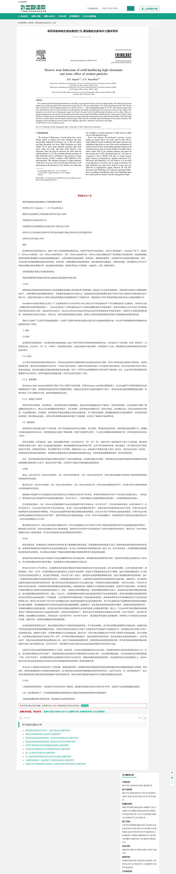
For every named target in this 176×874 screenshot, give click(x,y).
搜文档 (130, 8)
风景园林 (145, 262)
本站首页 (23, 16)
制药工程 (145, 245)
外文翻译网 (22, 23)
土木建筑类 (127, 180)
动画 (155, 259)
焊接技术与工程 (132, 72)
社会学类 (126, 270)
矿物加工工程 (127, 226)
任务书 (125, 301)
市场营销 (125, 115)
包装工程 (132, 68)
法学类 (125, 136)
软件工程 (125, 40)
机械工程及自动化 (136, 61)
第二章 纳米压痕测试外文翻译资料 (40, 821)
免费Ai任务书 (49, 16)
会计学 (128, 118)
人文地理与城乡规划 (140, 201)
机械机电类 (127, 58)
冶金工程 (131, 230)
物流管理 (132, 237)
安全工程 (136, 226)
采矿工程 (143, 226)
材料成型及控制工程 (43, 23)
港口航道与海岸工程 (137, 172)
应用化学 (138, 245)
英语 (129, 129)
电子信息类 (127, 43)
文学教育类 (127, 125)
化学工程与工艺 (128, 245)
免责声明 (132, 848)
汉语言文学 (142, 132)
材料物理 (132, 158)
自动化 (133, 82)
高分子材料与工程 (147, 162)
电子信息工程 (140, 50)
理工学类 (126, 76)
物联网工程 (148, 40)
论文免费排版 (89, 16)
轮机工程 (140, 82)
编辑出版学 (136, 129)
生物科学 (146, 251)
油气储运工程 (149, 82)
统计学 (142, 86)
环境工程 (125, 215)
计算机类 (126, 36)
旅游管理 (129, 121)
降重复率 (74, 16)
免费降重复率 (85, 780)
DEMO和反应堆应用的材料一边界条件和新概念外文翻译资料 (51, 806)
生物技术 (152, 245)
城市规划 (125, 190)
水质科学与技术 (143, 215)
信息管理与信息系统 (144, 115)
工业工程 (140, 68)
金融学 (144, 104)
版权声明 (119, 848)
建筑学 (124, 187)
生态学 (124, 281)
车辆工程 (125, 61)
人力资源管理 (147, 118)
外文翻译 (126, 297)
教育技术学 (145, 129)
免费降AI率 (73, 780)
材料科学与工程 (128, 155)
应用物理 (132, 79)
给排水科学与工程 (134, 187)
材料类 (30, 23)
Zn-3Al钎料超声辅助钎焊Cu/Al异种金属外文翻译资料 (48, 825)
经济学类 (126, 100)
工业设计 (149, 259)
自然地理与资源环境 (141, 204)
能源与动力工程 (143, 79)
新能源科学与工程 (145, 89)
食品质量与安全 (128, 248)
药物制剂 (141, 248)
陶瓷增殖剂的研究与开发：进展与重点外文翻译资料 (47, 799)
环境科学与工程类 (130, 212)
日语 (151, 129)
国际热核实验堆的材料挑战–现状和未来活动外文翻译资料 (50, 810)
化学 (140, 251)
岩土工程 (125, 183)
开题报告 (126, 289)
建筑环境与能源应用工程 (146, 183)
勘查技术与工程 (141, 230)
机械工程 (141, 72)
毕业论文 (126, 285)
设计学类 (126, 255)
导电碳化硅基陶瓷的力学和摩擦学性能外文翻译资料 (47, 817)
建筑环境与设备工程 (137, 190)
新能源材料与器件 (133, 162)
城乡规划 (152, 187)
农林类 (125, 277)
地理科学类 (127, 198)
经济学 (150, 104)
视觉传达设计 (127, 262)
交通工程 (148, 147)
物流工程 (125, 237)
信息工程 (131, 50)
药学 (136, 248)
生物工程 (135, 251)
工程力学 (125, 79)
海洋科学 (127, 176)
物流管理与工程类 (130, 234)
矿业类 (125, 223)
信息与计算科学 (134, 86)
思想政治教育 (127, 273)
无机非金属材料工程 (144, 158)
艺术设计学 (133, 259)
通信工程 (125, 47)
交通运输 (125, 147)
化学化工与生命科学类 (132, 241)
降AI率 (62, 16)
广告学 (124, 129)
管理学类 (126, 111)
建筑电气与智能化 (131, 89)
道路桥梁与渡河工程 (137, 147)
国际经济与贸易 (128, 104)
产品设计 (141, 259)
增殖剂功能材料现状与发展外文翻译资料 (43, 803)
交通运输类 (127, 144)
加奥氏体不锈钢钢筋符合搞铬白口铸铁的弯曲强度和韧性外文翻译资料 (55, 832)
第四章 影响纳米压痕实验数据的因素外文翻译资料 (47, 814)
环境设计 (125, 259)
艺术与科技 (137, 262)
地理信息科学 (127, 201)
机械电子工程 (149, 61)
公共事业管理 (137, 118)
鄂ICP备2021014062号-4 (98, 871)
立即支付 (84, 774)
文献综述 (126, 293)
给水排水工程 (131, 194)
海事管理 (125, 172)
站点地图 (112, 871)
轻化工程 (127, 251)
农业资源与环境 (134, 281)
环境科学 (132, 215)
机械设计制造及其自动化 (140, 65)
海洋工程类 (127, 169)
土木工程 (132, 183)
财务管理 (132, 115)
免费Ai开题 (35, 16)
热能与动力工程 (137, 93)
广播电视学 (133, 132)
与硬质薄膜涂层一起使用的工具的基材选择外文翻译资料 (49, 829)
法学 (124, 140)
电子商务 (138, 104)
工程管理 (145, 187)
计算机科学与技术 (136, 40)
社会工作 (136, 273)
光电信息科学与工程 (137, 47)
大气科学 (129, 204)
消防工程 (151, 226)
